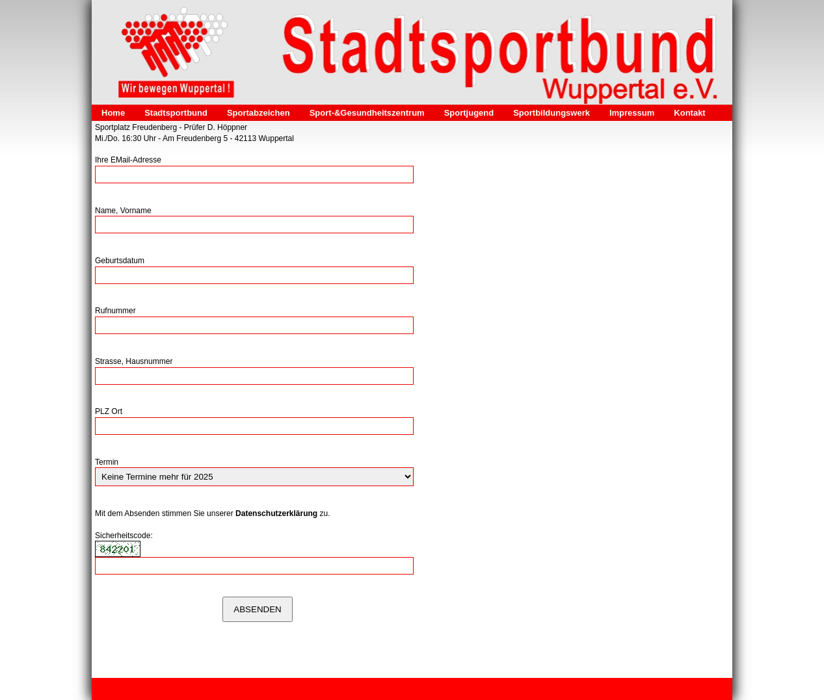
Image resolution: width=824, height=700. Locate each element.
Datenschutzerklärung (276, 513)
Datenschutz (269, 689)
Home (113, 113)
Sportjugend (469, 113)
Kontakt (689, 113)
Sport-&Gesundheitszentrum (367, 113)
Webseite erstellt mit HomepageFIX (555, 689)
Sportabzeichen (258, 113)
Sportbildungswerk (551, 113)
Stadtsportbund (175, 113)
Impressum (631, 113)
